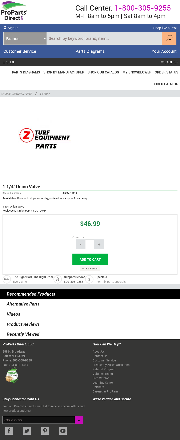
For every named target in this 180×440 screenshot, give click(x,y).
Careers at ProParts (106, 391)
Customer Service (19, 51)
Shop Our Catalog (103, 72)
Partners (98, 387)
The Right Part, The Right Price (33, 277)
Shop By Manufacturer (63, 72)
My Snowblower (137, 72)
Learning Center (103, 382)
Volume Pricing (103, 374)
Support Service (74, 277)
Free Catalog (101, 378)
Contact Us (100, 356)
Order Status (166, 72)
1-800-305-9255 (143, 8)
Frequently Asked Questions (111, 365)
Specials (101, 277)
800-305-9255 (73, 282)
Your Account (164, 51)
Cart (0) (168, 62)
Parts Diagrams (90, 51)
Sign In (13, 28)
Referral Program (104, 369)
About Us (99, 351)
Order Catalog (165, 84)
